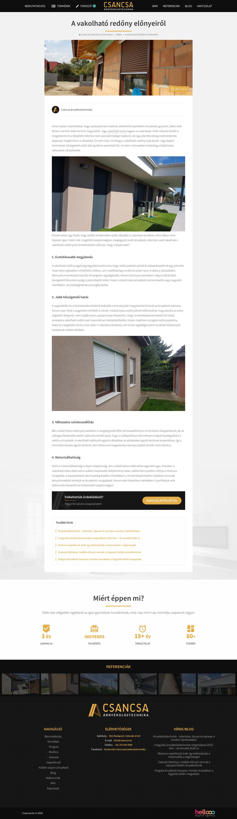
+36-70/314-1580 (123, 744)
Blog (188, 6)
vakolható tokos (117, 131)
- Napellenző (53, 762)
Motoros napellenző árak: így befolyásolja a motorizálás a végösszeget (97, 545)
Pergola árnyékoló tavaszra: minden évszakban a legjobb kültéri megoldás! (100, 559)
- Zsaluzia (53, 757)
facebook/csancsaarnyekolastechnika (125, 749)
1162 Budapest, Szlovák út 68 (124, 735)
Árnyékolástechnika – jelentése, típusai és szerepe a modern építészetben (99, 531)
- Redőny (53, 752)
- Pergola (53, 747)
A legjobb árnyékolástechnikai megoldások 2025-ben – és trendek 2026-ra (99, 538)
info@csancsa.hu (123, 740)
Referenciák (171, 6)
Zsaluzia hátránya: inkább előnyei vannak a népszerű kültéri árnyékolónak (99, 552)
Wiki (155, 6)
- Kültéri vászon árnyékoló (53, 767)
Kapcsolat (204, 6)
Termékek (60, 6)
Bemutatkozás (35, 6)
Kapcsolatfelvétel (161, 500)
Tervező (85, 6)
